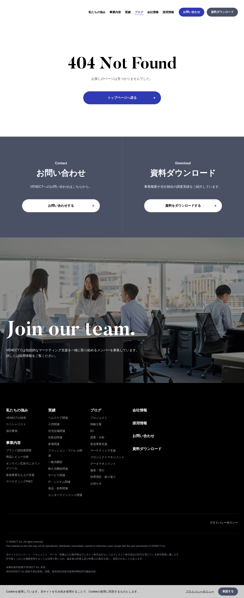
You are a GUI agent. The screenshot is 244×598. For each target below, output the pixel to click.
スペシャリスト (16, 424)
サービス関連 (56, 475)
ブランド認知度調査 (19, 450)
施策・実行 (97, 470)
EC (92, 430)
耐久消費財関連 (58, 468)
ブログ (95, 410)
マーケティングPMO (19, 481)
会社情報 (139, 410)
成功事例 (11, 430)
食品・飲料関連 (58, 488)
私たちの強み (17, 410)
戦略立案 (96, 424)
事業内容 (13, 443)
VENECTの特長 (16, 417)
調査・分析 (97, 437)
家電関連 (54, 444)
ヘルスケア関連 (58, 417)
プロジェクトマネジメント (107, 457)
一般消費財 (55, 462)
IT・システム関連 (59, 481)
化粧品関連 (55, 437)
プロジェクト (98, 417)
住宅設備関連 (56, 430)
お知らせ (96, 483)
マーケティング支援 (103, 450)
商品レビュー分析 (17, 456)
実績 (51, 410)
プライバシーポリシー (224, 522)
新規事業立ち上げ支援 (20, 475)
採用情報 (139, 423)
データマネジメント (103, 463)
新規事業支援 (98, 444)
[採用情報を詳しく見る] (122, 310)
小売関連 (54, 424)
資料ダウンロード (147, 449)
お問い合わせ (143, 436)
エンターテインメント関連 (65, 495)
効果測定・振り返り (103, 476)
